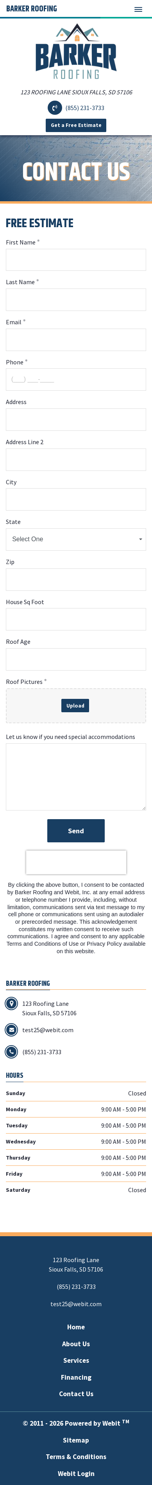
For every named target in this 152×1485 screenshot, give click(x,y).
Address (16, 402)
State (13, 522)
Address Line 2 (24, 442)
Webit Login (76, 1473)
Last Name (20, 282)
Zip (10, 562)
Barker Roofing (31, 9)
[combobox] (76, 539)
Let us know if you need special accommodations (70, 737)
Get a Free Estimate (76, 125)
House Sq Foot (25, 602)
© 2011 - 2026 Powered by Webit (76, 1423)
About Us (76, 1344)
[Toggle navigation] (138, 9)
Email (13, 322)
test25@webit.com (76, 1304)
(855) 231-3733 (84, 108)
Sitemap (76, 1440)
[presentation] (76, 862)
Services (76, 1360)
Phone (14, 362)
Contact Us (76, 1393)
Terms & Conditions (76, 1456)
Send (76, 830)
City (11, 482)
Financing (76, 1377)
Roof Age (18, 641)
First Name (21, 242)
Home (76, 1327)
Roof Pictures (24, 682)
